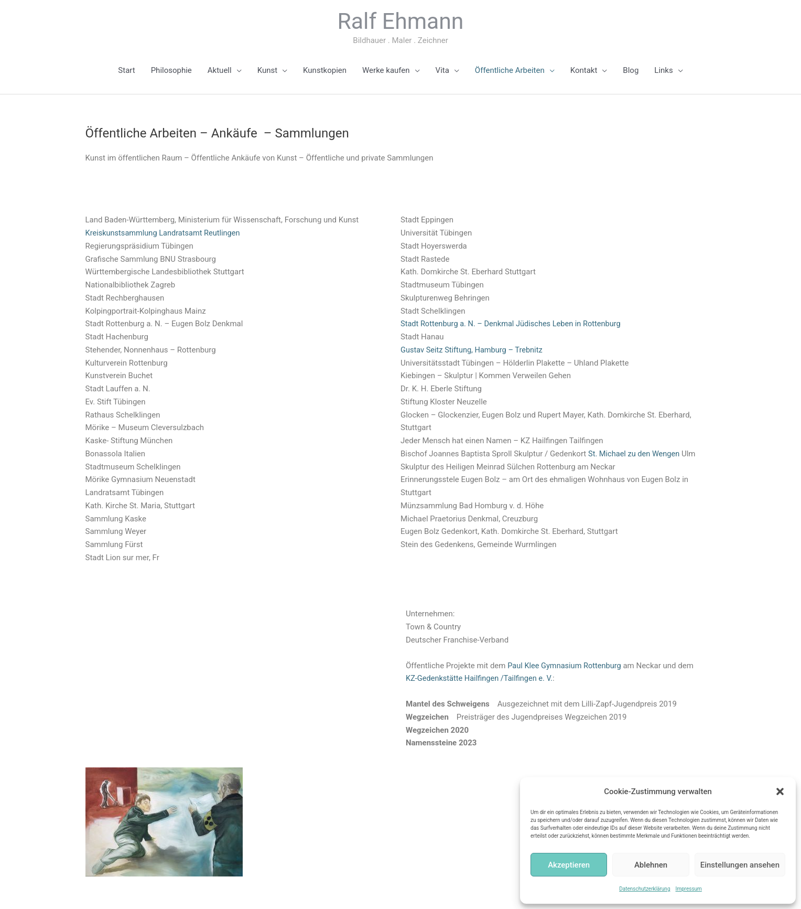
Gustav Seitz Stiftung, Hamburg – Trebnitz (473, 350)
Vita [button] (442, 71)
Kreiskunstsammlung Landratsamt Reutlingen (165, 234)
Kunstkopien (325, 71)
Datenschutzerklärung (644, 889)
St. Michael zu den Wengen (635, 454)
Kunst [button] (267, 71)
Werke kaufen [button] (386, 71)
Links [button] (663, 71)
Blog (630, 71)
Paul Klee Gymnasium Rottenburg (565, 666)
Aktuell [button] (220, 71)
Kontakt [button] (584, 71)
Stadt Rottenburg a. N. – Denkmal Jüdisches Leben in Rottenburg (513, 324)
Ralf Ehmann (400, 21)
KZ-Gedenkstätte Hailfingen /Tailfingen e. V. (499, 679)
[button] (780, 791)
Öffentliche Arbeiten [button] (510, 71)
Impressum (689, 889)
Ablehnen (650, 865)
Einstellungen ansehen (740, 865)
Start (126, 71)
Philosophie (171, 71)
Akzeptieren (569, 865)
